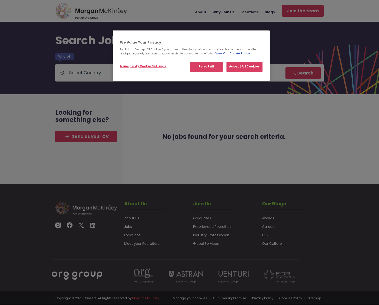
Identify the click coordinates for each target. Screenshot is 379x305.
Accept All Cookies (244, 66)
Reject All (206, 66)
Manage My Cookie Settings (143, 66)
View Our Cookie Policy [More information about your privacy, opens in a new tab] (232, 53)
